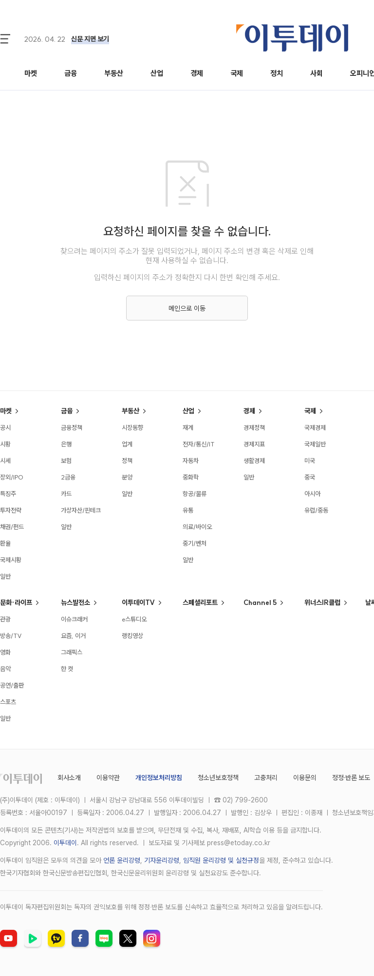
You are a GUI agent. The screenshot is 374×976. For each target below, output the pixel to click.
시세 (5, 460)
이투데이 (65, 843)
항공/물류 (194, 493)
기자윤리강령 (161, 860)
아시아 (312, 493)
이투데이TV (138, 602)
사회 (316, 73)
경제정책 (254, 427)
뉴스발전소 (75, 602)
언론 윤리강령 (121, 860)
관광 (5, 619)
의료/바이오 (197, 527)
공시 (5, 427)
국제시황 (10, 560)
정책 (127, 460)
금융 (70, 73)
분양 (127, 477)
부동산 (113, 73)
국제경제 (315, 427)
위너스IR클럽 (322, 602)
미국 (309, 460)
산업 (156, 73)
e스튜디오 (134, 619)
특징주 (8, 493)
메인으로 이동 (187, 308)
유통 (188, 510)
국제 (236, 73)
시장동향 (132, 427)
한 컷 (67, 669)
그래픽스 (71, 652)
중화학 (191, 477)
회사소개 (69, 777)
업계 (127, 444)
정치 (276, 73)
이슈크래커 (74, 619)
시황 (5, 444)
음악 (5, 669)
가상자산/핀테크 (81, 510)
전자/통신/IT (199, 444)
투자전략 (10, 510)
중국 (309, 477)
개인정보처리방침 (158, 777)
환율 (5, 543)
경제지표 (254, 444)
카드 (66, 493)
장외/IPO (11, 477)
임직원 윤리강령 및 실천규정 (221, 860)
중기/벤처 (194, 543)
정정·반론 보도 (351, 777)
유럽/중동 (316, 510)
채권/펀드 (12, 527)
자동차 (191, 460)
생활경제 (254, 460)
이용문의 (305, 777)
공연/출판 (12, 685)
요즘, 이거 (73, 635)
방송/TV (11, 635)
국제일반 (315, 444)
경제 (196, 73)
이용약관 (108, 777)
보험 (66, 460)
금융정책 (71, 427)
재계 (188, 427)
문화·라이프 (16, 602)
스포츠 (8, 702)
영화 (5, 652)
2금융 (68, 477)
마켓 (30, 73)
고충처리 (266, 777)
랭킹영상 (132, 635)
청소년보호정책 (218, 777)
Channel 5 (260, 602)
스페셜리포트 (200, 602)
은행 (66, 444)
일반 (5, 576)
